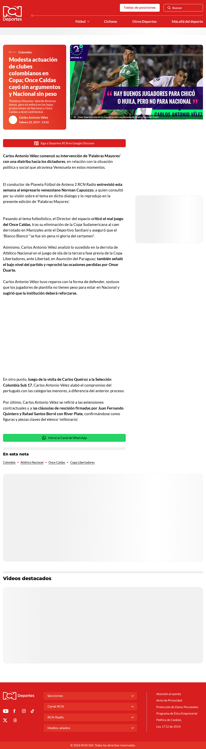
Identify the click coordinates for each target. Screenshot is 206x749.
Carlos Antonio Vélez (33, 117)
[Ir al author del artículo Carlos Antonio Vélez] (13, 120)
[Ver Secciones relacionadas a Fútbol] (88, 21)
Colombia (9, 463)
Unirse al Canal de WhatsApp (64, 438)
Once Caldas (56, 463)
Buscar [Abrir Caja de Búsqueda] (175, 7)
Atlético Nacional (32, 463)
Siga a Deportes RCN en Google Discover (64, 143)
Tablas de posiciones (140, 7)
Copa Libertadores (82, 463)
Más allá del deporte (187, 22)
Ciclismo (110, 22)
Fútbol (80, 22)
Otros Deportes (144, 22)
